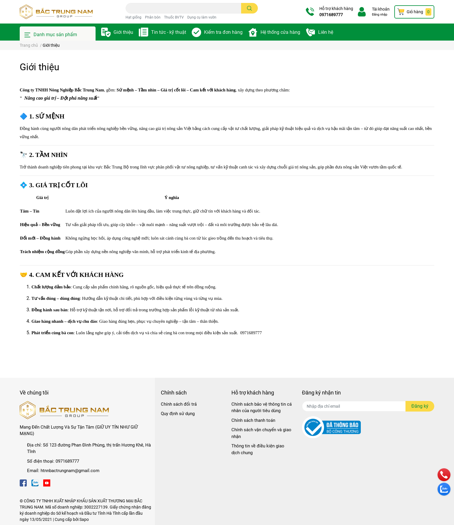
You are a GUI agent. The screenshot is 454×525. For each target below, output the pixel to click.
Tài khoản (381, 9)
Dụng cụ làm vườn (201, 17)
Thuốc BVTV (174, 17)
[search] (249, 8)
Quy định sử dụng (178, 413)
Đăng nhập (379, 14)
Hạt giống (133, 17)
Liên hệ (325, 32)
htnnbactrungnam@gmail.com (70, 470)
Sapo (84, 519)
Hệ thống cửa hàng (280, 32)
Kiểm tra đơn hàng (223, 32)
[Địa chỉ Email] (368, 406)
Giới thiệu (123, 32)
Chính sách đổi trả (179, 404)
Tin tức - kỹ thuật (168, 32)
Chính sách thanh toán (253, 420)
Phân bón (153, 17)
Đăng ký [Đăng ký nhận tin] (419, 406)
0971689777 (331, 14)
